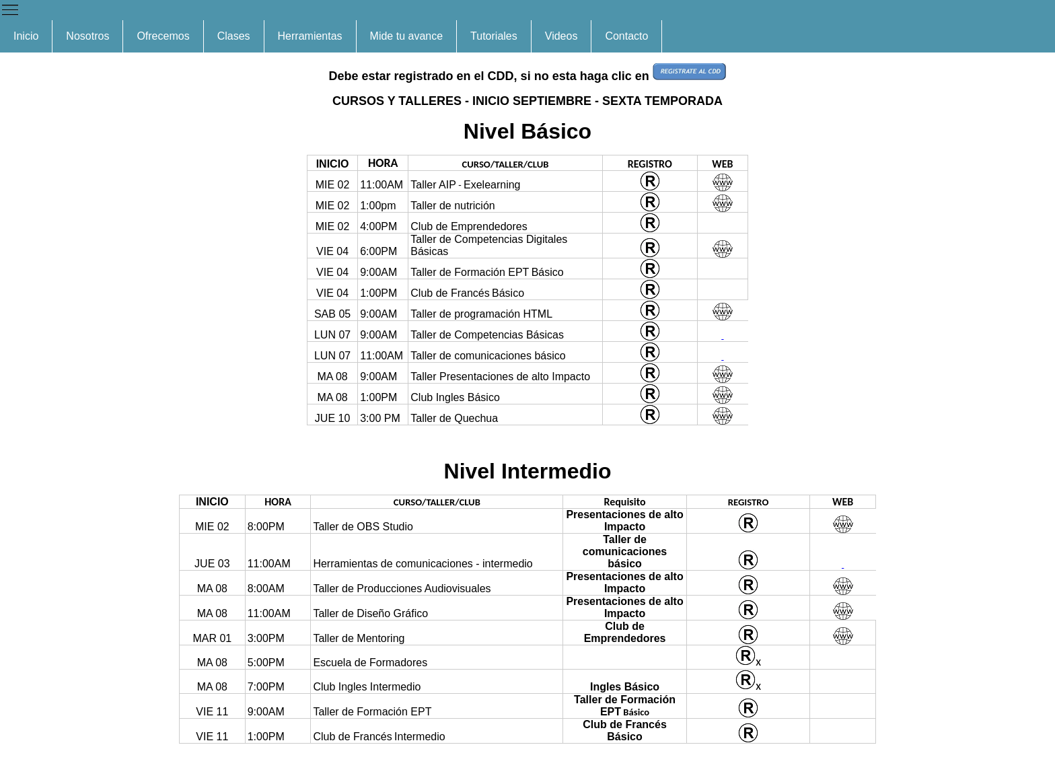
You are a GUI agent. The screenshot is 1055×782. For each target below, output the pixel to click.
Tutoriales (493, 36)
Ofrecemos (163, 36)
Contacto (626, 36)
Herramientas (310, 36)
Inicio (25, 36)
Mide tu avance (406, 36)
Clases (233, 36)
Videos (561, 36)
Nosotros (87, 36)
